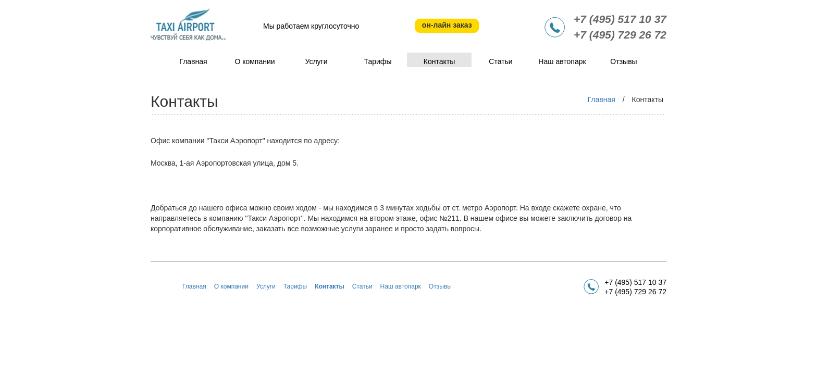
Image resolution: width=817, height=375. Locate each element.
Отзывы (623, 61)
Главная (193, 61)
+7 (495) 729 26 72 (620, 35)
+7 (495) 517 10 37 (620, 19)
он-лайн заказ (447, 25)
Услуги (316, 61)
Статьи (500, 61)
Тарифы (378, 61)
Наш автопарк (562, 61)
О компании (254, 61)
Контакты (439, 61)
